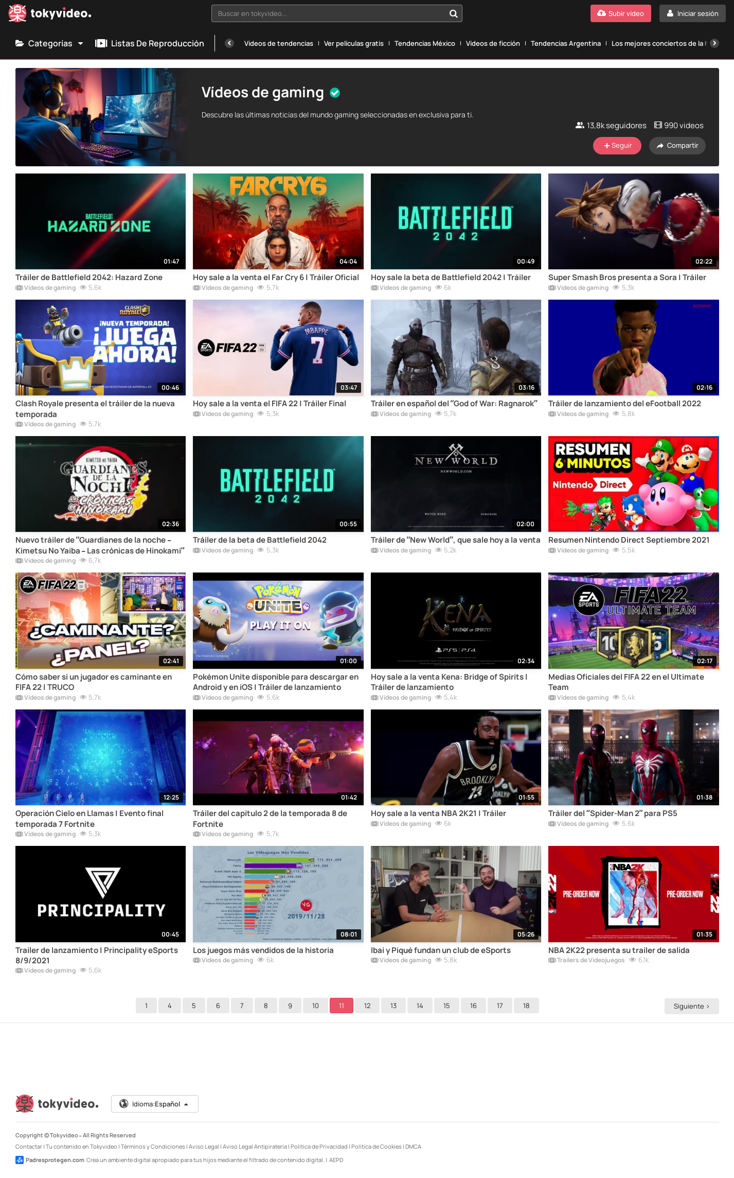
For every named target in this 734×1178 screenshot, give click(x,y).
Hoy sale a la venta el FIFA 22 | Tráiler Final (269, 404)
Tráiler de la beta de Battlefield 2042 (260, 540)
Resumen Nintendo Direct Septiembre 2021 (629, 540)
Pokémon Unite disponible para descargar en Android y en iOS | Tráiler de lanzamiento (276, 682)
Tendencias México (425, 43)
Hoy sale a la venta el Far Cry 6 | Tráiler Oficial (276, 277)
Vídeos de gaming (45, 288)
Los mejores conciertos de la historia (670, 43)
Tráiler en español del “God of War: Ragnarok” (454, 404)
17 (501, 1005)
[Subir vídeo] (620, 13)
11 (343, 1005)
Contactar (28, 1146)
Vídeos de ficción (493, 43)
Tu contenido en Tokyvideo (81, 1146)
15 (448, 1005)
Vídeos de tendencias (278, 43)
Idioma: (154, 1103)
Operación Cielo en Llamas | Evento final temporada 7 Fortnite (89, 818)
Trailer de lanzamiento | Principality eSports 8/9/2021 (96, 955)
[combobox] (336, 13)
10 (317, 1005)
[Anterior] (229, 43)
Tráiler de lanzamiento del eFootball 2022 (624, 404)
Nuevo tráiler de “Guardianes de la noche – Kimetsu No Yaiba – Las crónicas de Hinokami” (100, 545)
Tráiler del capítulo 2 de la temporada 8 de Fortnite (270, 818)
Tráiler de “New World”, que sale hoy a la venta (456, 540)
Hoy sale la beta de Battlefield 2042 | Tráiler (451, 277)
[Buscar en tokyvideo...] (453, 13)
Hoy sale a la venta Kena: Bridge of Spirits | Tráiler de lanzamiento (449, 682)
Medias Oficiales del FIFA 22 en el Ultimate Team (626, 682)
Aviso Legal (204, 1146)
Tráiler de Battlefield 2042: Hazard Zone (89, 277)
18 (528, 1005)
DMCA (413, 1146)
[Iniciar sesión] (692, 13)
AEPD (336, 1160)
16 (475, 1005)
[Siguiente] (714, 43)
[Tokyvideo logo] (50, 15)
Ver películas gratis (354, 43)
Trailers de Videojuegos (586, 960)
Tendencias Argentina (566, 43)
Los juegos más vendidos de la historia (263, 950)
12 (369, 1005)
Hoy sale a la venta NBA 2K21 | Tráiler (438, 813)
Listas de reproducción (149, 43)
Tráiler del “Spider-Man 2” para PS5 (612, 813)
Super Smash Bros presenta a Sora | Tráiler (627, 277)
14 (421, 1005)
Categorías (50, 43)
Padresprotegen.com (49, 1160)
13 (395, 1005)
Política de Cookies (376, 1146)
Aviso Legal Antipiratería (255, 1146)
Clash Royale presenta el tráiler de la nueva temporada (95, 409)
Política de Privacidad (319, 1146)
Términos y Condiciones (153, 1146)
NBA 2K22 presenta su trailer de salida (619, 950)
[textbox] (328, 13)
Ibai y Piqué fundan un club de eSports (441, 950)
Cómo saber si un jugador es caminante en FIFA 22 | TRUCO (93, 682)
